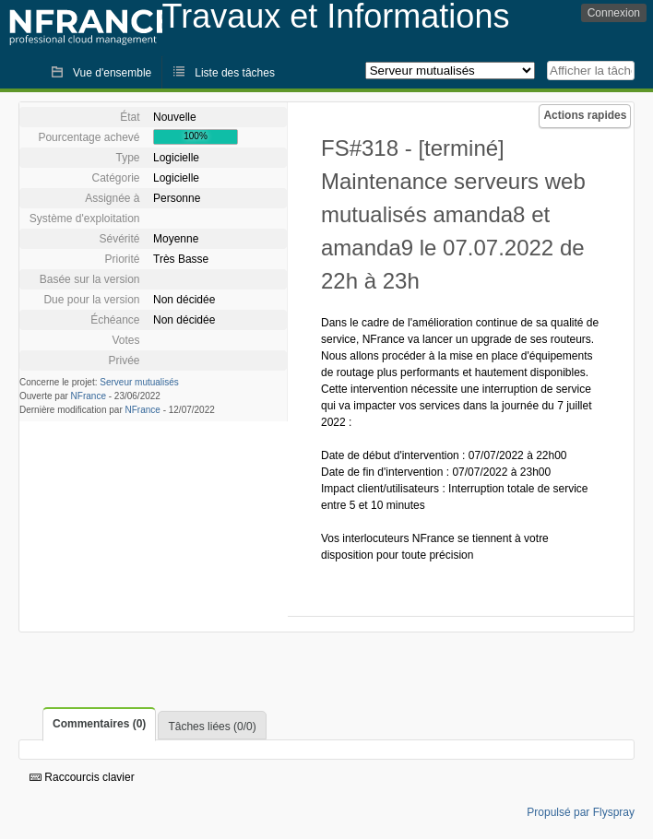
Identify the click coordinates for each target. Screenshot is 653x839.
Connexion (614, 12)
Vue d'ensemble (112, 72)
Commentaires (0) (99, 723)
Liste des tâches (235, 72)
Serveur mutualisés (139, 382)
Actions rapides (584, 115)
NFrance (88, 396)
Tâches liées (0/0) (211, 726)
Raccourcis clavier (82, 777)
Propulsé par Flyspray (581, 812)
